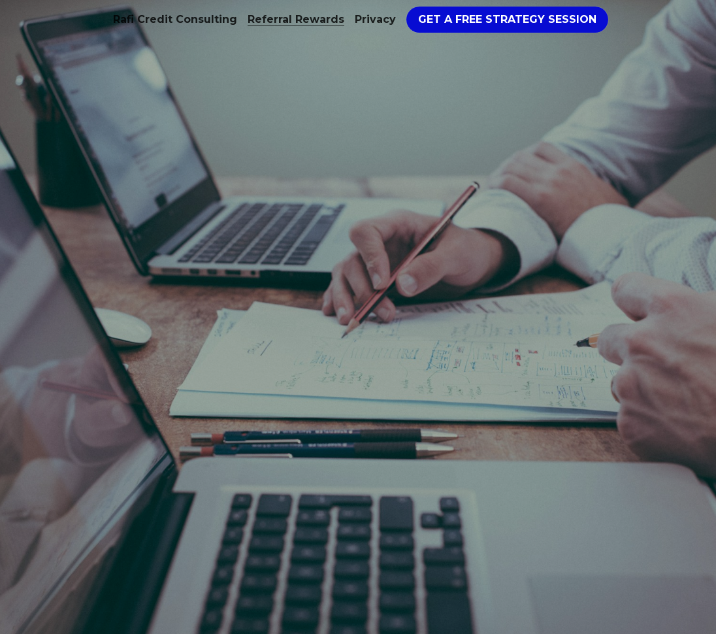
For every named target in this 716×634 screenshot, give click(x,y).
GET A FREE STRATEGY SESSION (507, 19)
